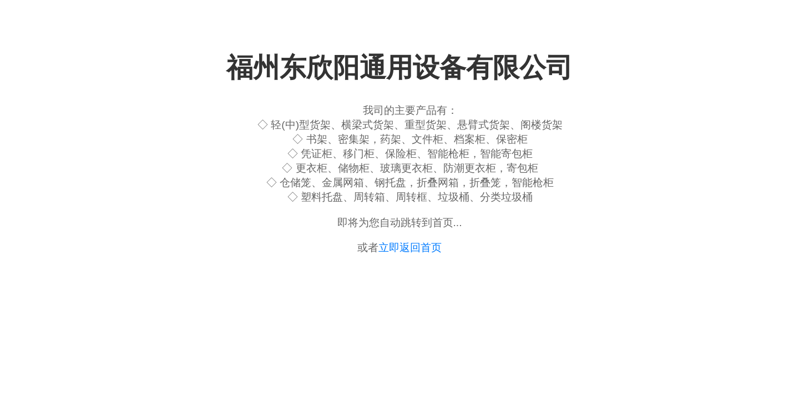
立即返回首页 (410, 247)
